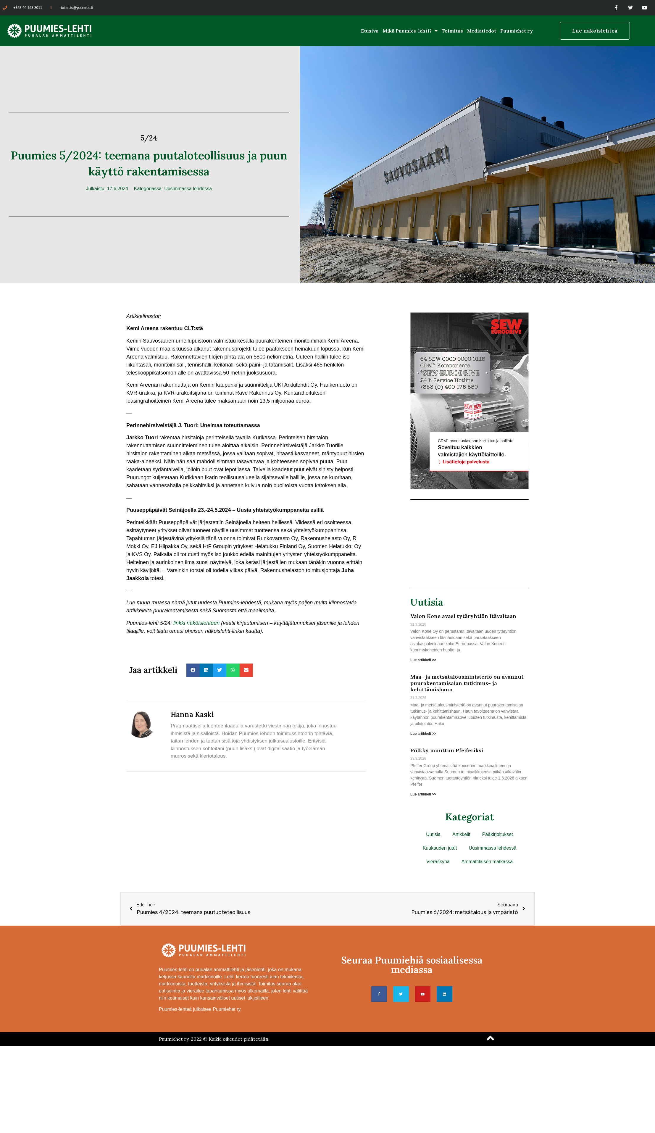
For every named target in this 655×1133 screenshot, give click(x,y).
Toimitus (452, 31)
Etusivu (370, 31)
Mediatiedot (481, 31)
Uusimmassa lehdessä (188, 188)
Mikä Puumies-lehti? (410, 30)
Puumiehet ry (516, 31)
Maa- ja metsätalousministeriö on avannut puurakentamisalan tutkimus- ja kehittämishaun (467, 683)
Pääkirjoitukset (497, 834)
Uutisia (426, 602)
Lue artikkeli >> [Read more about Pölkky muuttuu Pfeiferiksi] (423, 794)
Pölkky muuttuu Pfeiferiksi (446, 750)
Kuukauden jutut (440, 847)
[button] (193, 670)
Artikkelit (461, 834)
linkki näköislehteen (196, 623)
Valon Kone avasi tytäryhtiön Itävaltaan (463, 616)
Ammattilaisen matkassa (487, 861)
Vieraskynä (438, 861)
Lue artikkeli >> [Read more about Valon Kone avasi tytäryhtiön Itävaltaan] (423, 660)
